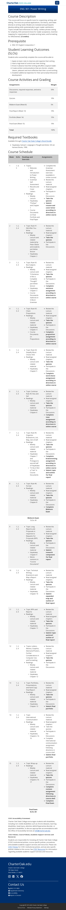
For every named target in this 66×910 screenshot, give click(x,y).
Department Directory (17, 891)
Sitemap (46, 908)
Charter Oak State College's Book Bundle (37, 141)
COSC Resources (39, 849)
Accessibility (13, 893)
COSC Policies (13, 847)
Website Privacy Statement (34, 908)
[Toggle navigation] (57, 3)
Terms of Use (21, 908)
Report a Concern (15, 895)
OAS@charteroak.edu (42, 831)
